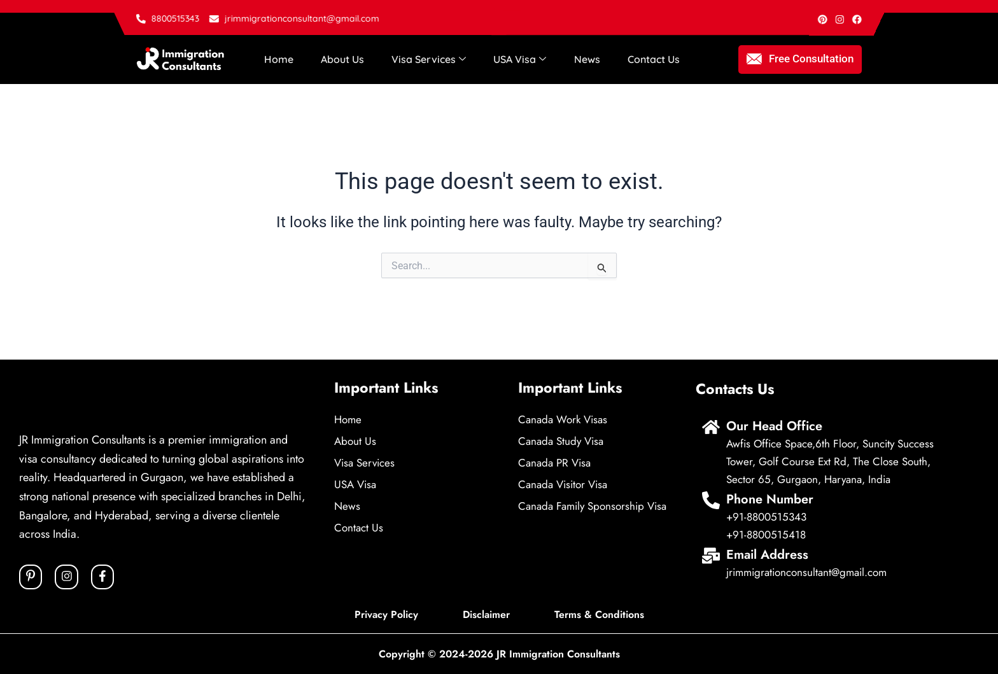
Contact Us (643, 59)
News (579, 59)
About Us (339, 59)
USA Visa (513, 59)
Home (277, 59)
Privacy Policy (386, 614)
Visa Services (423, 59)
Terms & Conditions (599, 614)
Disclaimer (486, 614)
